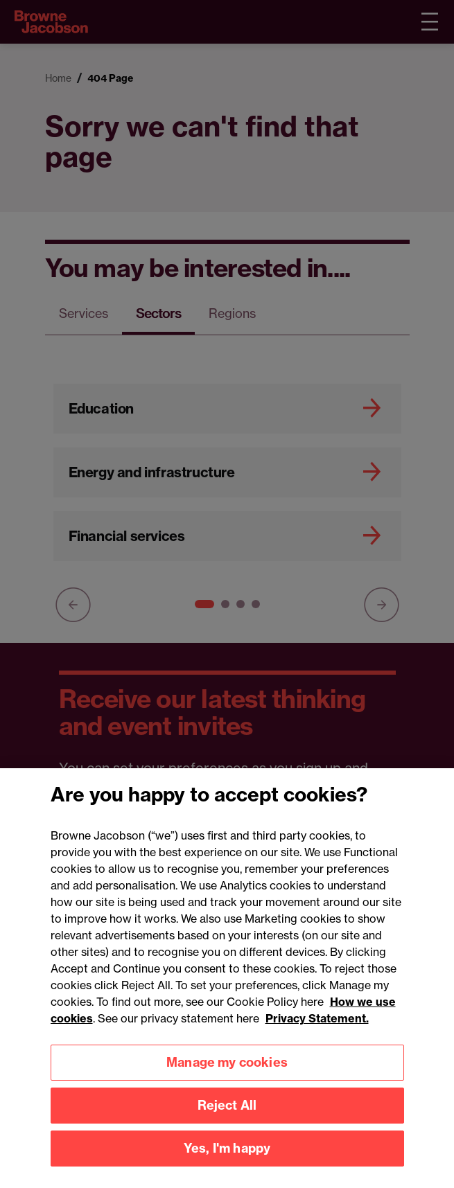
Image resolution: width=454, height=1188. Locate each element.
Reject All (227, 1120)
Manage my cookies (227, 1077)
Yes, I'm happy (227, 1163)
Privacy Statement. (317, 1032)
